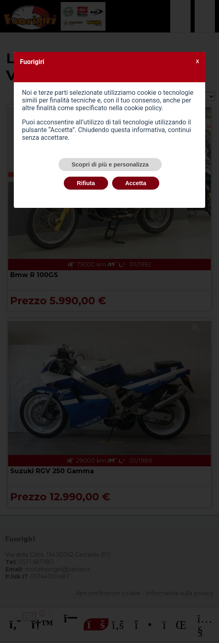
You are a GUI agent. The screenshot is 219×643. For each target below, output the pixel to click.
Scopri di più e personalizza (110, 164)
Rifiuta (86, 183)
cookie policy (142, 108)
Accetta (135, 183)
